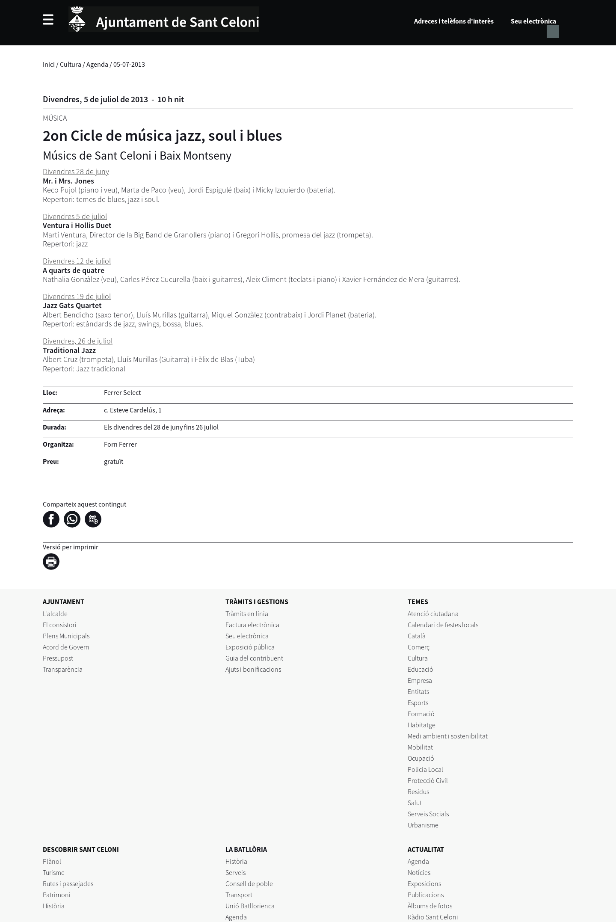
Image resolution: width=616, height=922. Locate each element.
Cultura (70, 64)
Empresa (420, 680)
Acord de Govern (66, 647)
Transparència (63, 669)
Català (417, 635)
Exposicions (424, 883)
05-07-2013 (129, 64)
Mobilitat (420, 747)
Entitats (418, 691)
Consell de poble (249, 883)
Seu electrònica (533, 21)
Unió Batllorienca (250, 905)
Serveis (235, 872)
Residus (418, 791)
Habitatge (421, 724)
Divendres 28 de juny (76, 171)
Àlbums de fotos (430, 905)
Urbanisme (423, 825)
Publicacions (426, 894)
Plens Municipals (66, 635)
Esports (418, 702)
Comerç (418, 647)
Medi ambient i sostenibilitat (448, 736)
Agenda (97, 64)
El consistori (60, 624)
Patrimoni (57, 894)
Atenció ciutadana (433, 613)
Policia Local (425, 769)
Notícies (419, 872)
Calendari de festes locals (443, 624)
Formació (421, 713)
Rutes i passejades (68, 883)
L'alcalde (55, 613)
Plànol (52, 861)
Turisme (54, 872)
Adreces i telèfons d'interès (454, 21)
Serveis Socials (428, 813)
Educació (420, 669)
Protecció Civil (428, 780)
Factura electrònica (252, 624)
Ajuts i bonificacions (253, 669)
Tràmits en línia (246, 613)
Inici (49, 64)
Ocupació (421, 758)
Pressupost (58, 658)
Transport (238, 894)
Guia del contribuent (254, 658)
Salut (415, 802)
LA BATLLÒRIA (246, 849)
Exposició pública (250, 647)
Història (54, 905)
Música (55, 118)
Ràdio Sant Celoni (433, 917)
